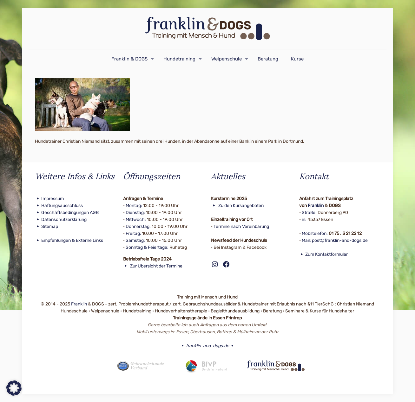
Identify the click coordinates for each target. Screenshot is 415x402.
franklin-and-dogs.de (207, 346)
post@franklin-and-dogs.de (340, 240)
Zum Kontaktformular (323, 254)
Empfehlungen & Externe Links (69, 240)
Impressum (49, 198)
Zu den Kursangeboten (237, 205)
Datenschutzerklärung (61, 219)
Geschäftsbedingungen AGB (67, 212)
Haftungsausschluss (59, 205)
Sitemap (46, 226)
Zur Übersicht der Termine (153, 266)
